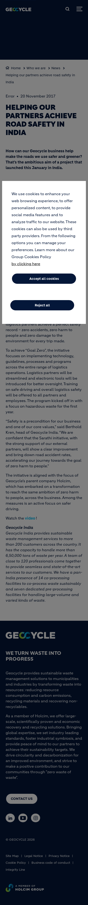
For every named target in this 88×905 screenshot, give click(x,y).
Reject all (42, 305)
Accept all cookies (44, 279)
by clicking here (25, 264)
